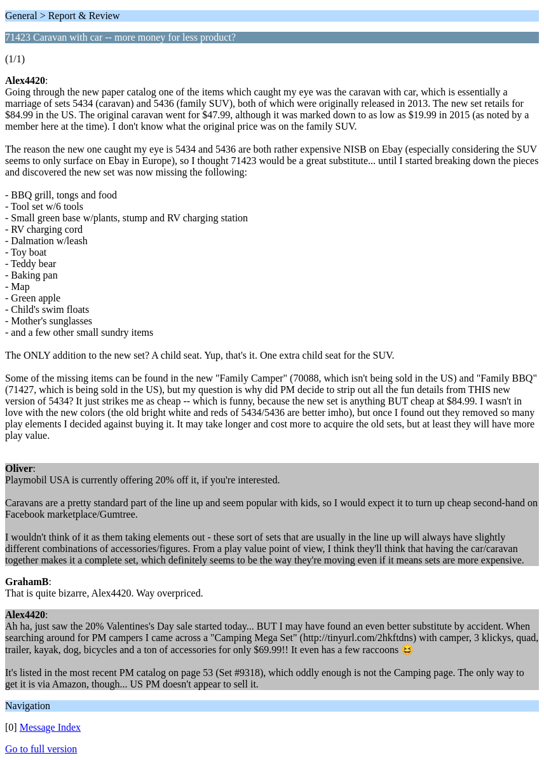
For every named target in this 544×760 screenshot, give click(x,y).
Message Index (50, 727)
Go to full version (41, 748)
